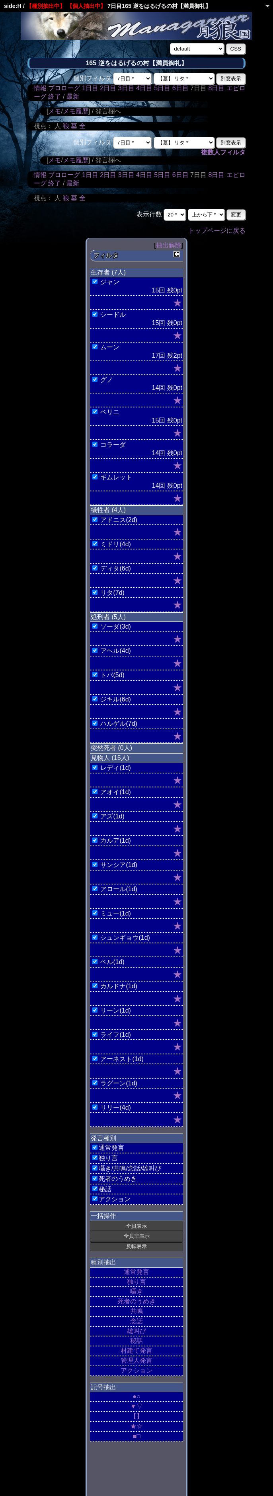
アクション (136, 1370)
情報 (40, 88)
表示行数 (149, 214)
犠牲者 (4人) (108, 509)
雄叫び (136, 1331)
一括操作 (103, 1215)
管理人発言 (136, 1360)
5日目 (162, 88)
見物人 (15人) (110, 757)
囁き (136, 1291)
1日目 (90, 88)
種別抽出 (103, 1262)
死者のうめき (136, 1301)
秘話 (136, 1340)
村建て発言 (136, 1350)
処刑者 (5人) (108, 617)
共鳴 (136, 1311)
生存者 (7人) (108, 272)
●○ (136, 1396)
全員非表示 (137, 1236)
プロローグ (64, 88)
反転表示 (136, 1246)
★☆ (136, 1426)
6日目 (180, 88)
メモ (54, 111)
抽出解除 (168, 245)
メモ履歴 (75, 111)
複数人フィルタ (223, 152)
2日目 (108, 88)
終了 (54, 96)
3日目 (126, 88)
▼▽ (136, 1406)
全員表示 (136, 1226)
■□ (136, 1436)
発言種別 (103, 1138)
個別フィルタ (92, 78)
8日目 (216, 88)
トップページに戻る (217, 230)
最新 (72, 96)
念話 (136, 1321)
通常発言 (136, 1271)
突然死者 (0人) (111, 747)
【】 (136, 1416)
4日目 (144, 88)
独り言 (136, 1281)
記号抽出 (103, 1387)
